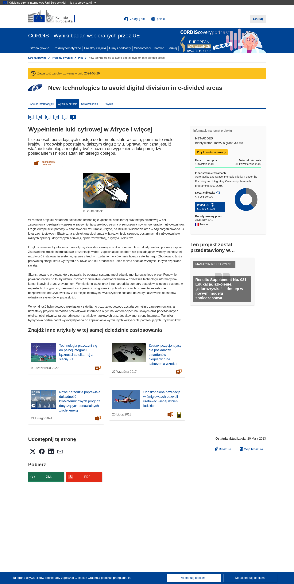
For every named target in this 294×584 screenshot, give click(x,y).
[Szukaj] (258, 19)
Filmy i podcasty (120, 48)
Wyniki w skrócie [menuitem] (67, 103)
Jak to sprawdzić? (82, 2)
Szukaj (172, 48)
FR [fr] (56, 117)
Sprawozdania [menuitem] (89, 103)
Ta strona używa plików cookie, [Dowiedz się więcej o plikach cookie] (34, 577)
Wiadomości (142, 48)
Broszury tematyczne (66, 48)
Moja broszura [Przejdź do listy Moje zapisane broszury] (251, 449)
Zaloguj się (134, 19)
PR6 (80, 57)
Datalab (159, 48)
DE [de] (31, 117)
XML (49, 476)
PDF (87, 476)
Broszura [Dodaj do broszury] (223, 448)
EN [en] (39, 117)
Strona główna (39, 48)
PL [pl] (73, 117)
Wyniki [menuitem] (109, 103)
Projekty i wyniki (95, 48)
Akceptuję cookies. (193, 577)
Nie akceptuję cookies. (250, 577)
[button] (158, 19)
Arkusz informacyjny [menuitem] (42, 103)
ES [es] (47, 117)
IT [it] (65, 117)
